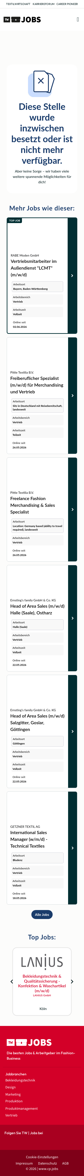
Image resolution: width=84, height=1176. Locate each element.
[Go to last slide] (12, 981)
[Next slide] (71, 981)
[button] (78, 19)
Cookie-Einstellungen (42, 1157)
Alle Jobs (42, 914)
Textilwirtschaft (18, 4)
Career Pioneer (67, 4)
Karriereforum (43, 4)
